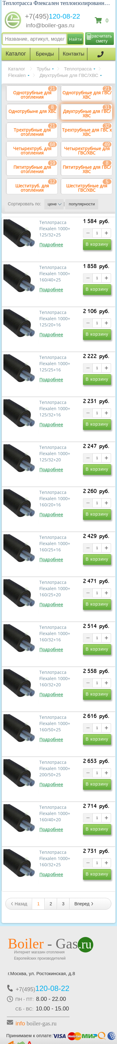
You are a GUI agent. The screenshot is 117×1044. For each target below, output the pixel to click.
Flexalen (17, 75)
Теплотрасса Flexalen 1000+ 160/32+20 (54, 679)
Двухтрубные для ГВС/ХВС (69, 75)
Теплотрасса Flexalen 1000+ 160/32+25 (54, 858)
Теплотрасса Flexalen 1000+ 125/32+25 (54, 229)
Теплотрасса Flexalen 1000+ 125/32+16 (54, 409)
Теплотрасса (78, 68)
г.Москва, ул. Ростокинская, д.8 (41, 973)
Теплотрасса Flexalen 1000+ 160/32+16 (54, 634)
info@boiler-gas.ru (50, 25)
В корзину (97, 244)
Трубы (44, 68)
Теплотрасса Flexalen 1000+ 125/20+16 (54, 319)
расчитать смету (102, 38)
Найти (75, 39)
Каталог (16, 68)
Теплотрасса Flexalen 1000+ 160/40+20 (54, 813)
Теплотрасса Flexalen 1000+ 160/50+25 (54, 724)
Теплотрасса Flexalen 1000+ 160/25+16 (54, 544)
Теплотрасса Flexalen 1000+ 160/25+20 (54, 589)
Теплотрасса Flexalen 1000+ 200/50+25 (54, 768)
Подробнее (51, 245)
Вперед (84, 903)
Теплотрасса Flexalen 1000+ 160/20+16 (54, 499)
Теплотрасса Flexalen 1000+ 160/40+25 (54, 274)
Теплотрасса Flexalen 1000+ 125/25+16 (54, 364)
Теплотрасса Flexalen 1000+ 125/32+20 (54, 454)
